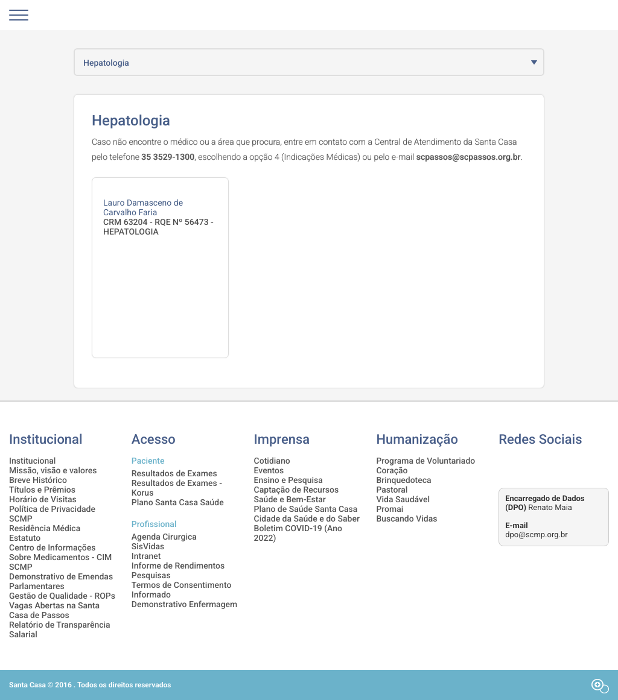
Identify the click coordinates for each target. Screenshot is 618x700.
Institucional (32, 461)
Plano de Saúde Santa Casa (306, 509)
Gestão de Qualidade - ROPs (62, 596)
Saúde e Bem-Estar (290, 500)
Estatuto (24, 538)
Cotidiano (272, 461)
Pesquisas (151, 576)
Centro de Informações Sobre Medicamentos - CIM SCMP (60, 557)
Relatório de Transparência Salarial (59, 630)
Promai (389, 509)
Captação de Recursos (296, 490)
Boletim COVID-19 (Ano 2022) (298, 533)
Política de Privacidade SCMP (52, 514)
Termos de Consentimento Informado (182, 590)
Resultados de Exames (174, 474)
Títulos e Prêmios (42, 490)
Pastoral (391, 490)
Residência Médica (44, 529)
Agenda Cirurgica (164, 537)
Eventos (269, 471)
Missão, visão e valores (53, 471)
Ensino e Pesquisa (288, 480)
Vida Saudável (403, 500)
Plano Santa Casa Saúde (178, 503)
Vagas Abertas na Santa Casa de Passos (54, 610)
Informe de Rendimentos (178, 566)
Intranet (146, 556)
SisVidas (148, 547)
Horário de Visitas (43, 500)
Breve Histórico (38, 480)
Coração (391, 471)
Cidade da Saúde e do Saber (307, 519)
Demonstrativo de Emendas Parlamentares (61, 581)
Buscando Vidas (406, 519)
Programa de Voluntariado (425, 461)
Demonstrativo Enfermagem (184, 605)
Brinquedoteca (403, 480)
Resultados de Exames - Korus (177, 488)
